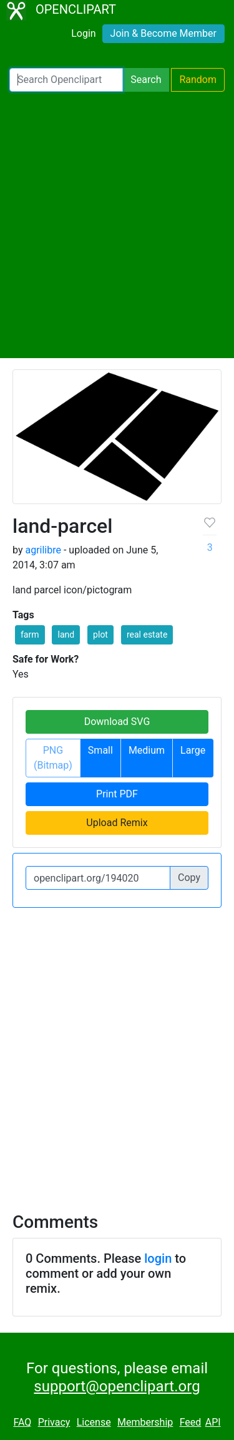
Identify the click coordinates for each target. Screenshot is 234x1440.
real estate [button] (147, 635)
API (213, 1422)
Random (198, 79)
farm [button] (30, 635)
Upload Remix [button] (116, 823)
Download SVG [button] (117, 721)
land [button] (65, 635)
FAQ (22, 1422)
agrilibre (43, 550)
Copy (189, 877)
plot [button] (100, 635)
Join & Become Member (163, 33)
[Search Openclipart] (66, 80)
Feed (191, 1422)
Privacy (54, 1422)
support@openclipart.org (117, 1386)
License (94, 1422)
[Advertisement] (117, 225)
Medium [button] (147, 750)
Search (145, 79)
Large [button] (192, 750)
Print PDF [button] (117, 794)
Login (83, 33)
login (158, 1258)
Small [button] (100, 750)
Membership (145, 1422)
